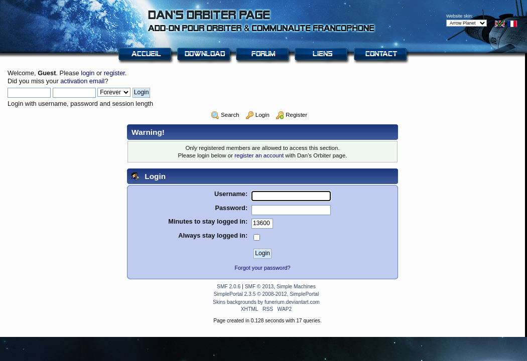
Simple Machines (296, 286)
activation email (82, 81)
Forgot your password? (262, 268)
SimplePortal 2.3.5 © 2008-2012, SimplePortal (266, 294)
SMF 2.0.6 (228, 286)
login (87, 73)
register (114, 73)
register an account (259, 155)
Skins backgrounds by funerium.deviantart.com (266, 302)
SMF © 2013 (259, 286)
